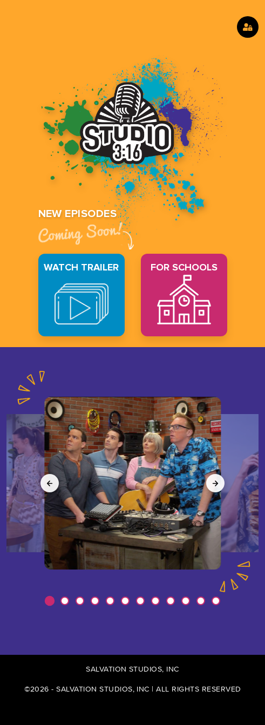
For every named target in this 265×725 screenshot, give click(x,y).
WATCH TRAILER (81, 292)
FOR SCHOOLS (184, 292)
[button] (49, 601)
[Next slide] (215, 483)
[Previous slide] (49, 483)
